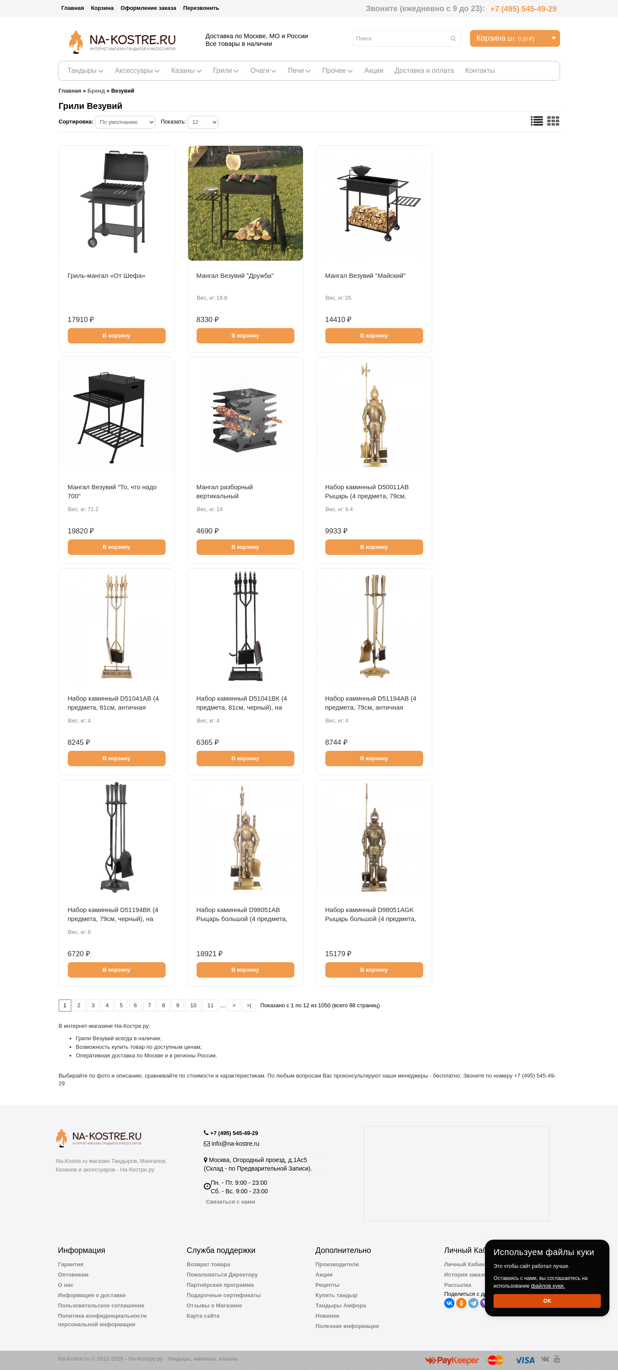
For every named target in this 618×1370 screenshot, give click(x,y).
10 (193, 1005)
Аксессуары (137, 70)
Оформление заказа (148, 8)
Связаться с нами (230, 1201)
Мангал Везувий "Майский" (365, 275)
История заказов (467, 1274)
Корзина (102, 8)
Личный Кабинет (467, 1264)
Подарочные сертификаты (224, 1295)
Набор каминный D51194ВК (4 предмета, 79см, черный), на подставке (113, 918)
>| (249, 1005)
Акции (374, 70)
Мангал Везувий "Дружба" (235, 275)
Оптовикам (73, 1274)
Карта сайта (203, 1316)
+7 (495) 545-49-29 (523, 9)
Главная (72, 8)
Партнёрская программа (220, 1285)
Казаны (186, 70)
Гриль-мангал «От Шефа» (106, 275)
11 (210, 1005)
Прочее (337, 70)
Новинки (327, 1316)
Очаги (263, 70)
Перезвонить (201, 8)
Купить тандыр (336, 1295)
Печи (299, 70)
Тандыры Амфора (340, 1305)
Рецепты (327, 1285)
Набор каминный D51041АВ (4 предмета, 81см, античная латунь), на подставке (113, 707)
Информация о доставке (92, 1295)
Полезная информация (347, 1326)
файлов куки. (548, 1286)
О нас (65, 1285)
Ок (547, 1301)
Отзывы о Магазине (214, 1305)
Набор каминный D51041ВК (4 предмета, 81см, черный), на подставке (242, 707)
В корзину (116, 335)
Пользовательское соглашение (101, 1305)
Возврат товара (208, 1264)
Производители (337, 1264)
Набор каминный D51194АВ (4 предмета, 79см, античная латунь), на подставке (371, 707)
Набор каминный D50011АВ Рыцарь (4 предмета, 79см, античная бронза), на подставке (373, 496)
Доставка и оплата (424, 70)
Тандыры (85, 70)
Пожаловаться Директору (222, 1274)
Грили (226, 70)
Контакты (480, 70)
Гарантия (70, 1264)
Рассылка (457, 1285)
